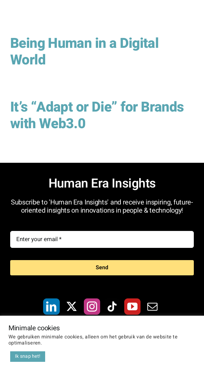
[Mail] (152, 306)
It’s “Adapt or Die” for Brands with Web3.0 (97, 115)
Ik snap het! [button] (27, 356)
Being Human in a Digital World (84, 51)
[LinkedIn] (51, 306)
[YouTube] (132, 306)
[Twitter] (71, 306)
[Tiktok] (112, 306)
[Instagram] (92, 306)
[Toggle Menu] (188, 18)
